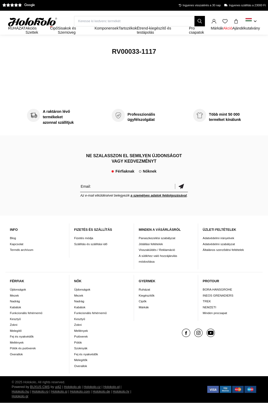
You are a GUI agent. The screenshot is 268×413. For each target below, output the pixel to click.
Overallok (16, 364)
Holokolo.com (80, 402)
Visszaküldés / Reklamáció (157, 260)
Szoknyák (80, 358)
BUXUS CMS (40, 397)
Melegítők (80, 370)
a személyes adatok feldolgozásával (159, 205)
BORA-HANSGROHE (217, 299)
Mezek (14, 305)
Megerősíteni (181, 196)
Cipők (143, 311)
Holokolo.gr (20, 406)
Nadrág (15, 311)
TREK (207, 311)
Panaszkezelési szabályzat (157, 248)
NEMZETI (209, 317)
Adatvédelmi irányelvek (218, 248)
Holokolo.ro (40, 402)
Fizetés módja (83, 248)
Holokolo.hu (20, 402)
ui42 (58, 397)
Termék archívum (22, 260)
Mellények (17, 352)
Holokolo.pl (111, 397)
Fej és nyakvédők (22, 346)
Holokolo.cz (92, 397)
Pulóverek (81, 346)
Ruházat (144, 299)
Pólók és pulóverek (23, 358)
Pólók (78, 352)
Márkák (144, 317)
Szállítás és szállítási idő (90, 254)
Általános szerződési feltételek (223, 260)
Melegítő (16, 340)
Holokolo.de (101, 402)
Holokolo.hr (121, 402)
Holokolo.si (59, 402)
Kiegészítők (146, 305)
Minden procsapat (215, 323)
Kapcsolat (16, 254)
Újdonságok (18, 299)
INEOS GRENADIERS (218, 305)
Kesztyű (15, 329)
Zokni (14, 335)
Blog (13, 248)
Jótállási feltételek (151, 254)
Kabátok (15, 317)
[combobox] (251, 21)
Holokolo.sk (72, 397)
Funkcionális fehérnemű (26, 323)
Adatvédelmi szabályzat (219, 254)
